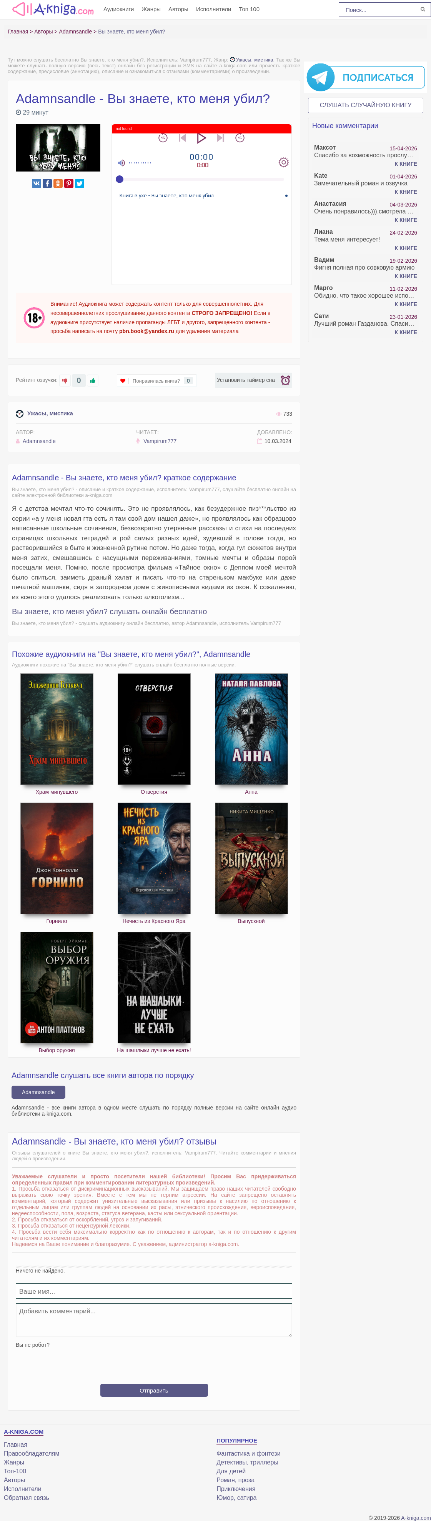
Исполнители (213, 9)
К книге (406, 164)
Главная (15, 1444)
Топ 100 (249, 9)
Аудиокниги (118, 9)
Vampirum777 (156, 441)
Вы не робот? (33, 1345)
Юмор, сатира (236, 1497)
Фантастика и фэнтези (248, 1453)
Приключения (235, 1489)
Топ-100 (15, 1471)
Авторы (178, 9)
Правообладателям (32, 1453)
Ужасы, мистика (251, 60)
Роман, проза (235, 1480)
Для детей (231, 1471)
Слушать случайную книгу (366, 105)
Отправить (154, 1390)
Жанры (151, 9)
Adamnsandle (36, 441)
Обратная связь (26, 1497)
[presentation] (154, 1363)
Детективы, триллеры (247, 1462)
